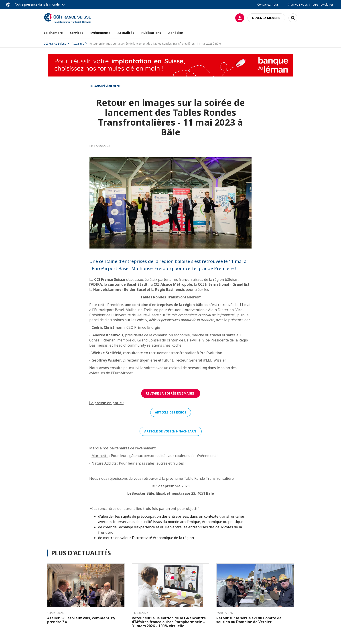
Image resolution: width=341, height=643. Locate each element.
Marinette (99, 455)
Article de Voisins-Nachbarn (170, 431)
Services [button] (76, 33)
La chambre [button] (53, 33)
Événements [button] (100, 33)
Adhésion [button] (175, 33)
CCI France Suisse (55, 43)
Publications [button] (151, 33)
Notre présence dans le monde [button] (37, 4)
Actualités (126, 33)
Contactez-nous (268, 4)
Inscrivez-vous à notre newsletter (310, 4)
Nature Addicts (103, 463)
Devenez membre (266, 18)
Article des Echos (170, 412)
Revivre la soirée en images (170, 393)
